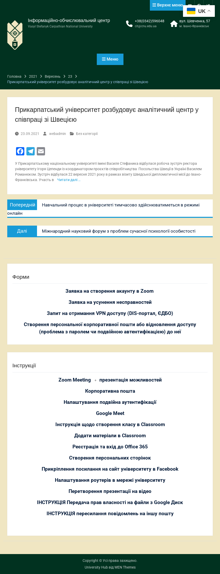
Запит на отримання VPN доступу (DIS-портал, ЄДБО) (110, 313)
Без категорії (87, 134)
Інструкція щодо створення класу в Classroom (110, 424)
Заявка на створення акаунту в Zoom (110, 291)
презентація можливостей (130, 380)
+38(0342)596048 (149, 21)
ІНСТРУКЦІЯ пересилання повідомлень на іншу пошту (110, 513)
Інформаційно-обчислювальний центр (69, 20)
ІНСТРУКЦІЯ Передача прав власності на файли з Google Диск (110, 502)
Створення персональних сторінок (110, 458)
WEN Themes (125, 567)
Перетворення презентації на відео (110, 491)
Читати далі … (68, 180)
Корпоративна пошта (110, 391)
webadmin (57, 134)
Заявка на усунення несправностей (110, 302)
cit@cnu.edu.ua (146, 26)
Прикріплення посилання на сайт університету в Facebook (110, 469)
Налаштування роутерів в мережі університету (110, 480)
